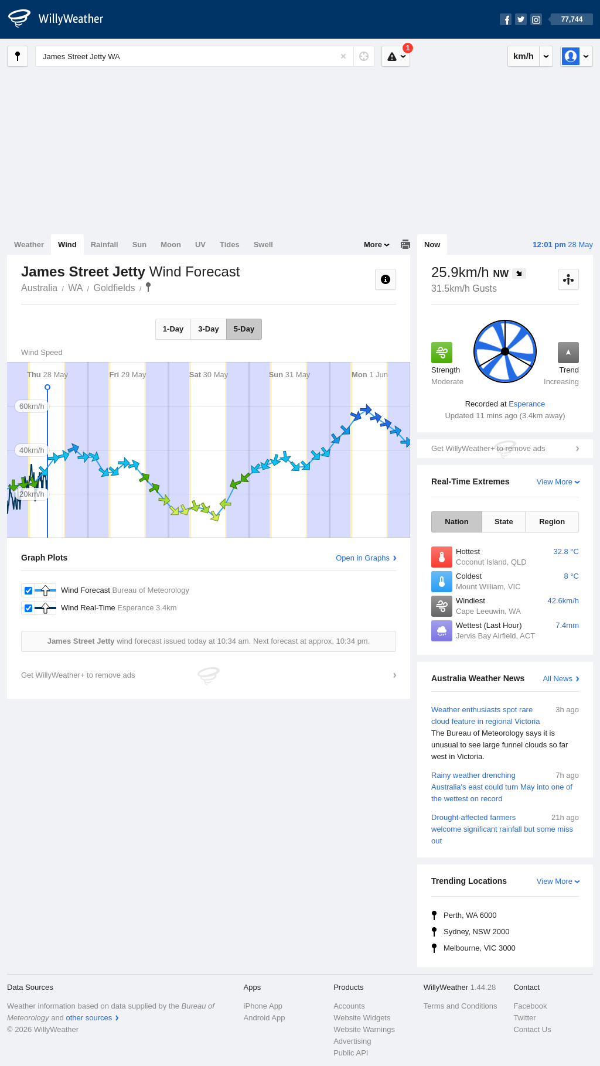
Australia (39, 288)
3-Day (208, 328)
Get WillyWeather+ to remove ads (488, 448)
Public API (350, 1052)
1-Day (173, 328)
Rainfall (104, 244)
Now (432, 244)
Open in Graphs (363, 558)
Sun (139, 244)
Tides (230, 244)
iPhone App (263, 1006)
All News (557, 678)
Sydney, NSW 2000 (476, 931)
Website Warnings (364, 1029)
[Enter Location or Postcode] (204, 56)
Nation (456, 521)
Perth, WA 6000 (470, 915)
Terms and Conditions (460, 1006)
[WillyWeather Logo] (62, 19)
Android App (264, 1017)
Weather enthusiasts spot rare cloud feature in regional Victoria (505, 733)
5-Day (244, 328)
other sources (89, 1017)
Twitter (524, 1017)
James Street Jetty (148, 287)
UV (200, 244)
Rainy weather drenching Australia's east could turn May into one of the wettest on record (505, 786)
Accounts (348, 1006)
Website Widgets (361, 1017)
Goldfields (114, 288)
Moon (171, 244)
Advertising (352, 1041)
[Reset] (343, 56)
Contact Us (532, 1029)
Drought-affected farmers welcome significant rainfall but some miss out (505, 828)
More (373, 244)
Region (552, 521)
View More (554, 481)
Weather (29, 244)
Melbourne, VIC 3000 (480, 948)
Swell (263, 244)
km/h (523, 56)
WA (75, 288)
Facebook (530, 1006)
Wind (67, 244)
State (504, 521)
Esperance (527, 403)
